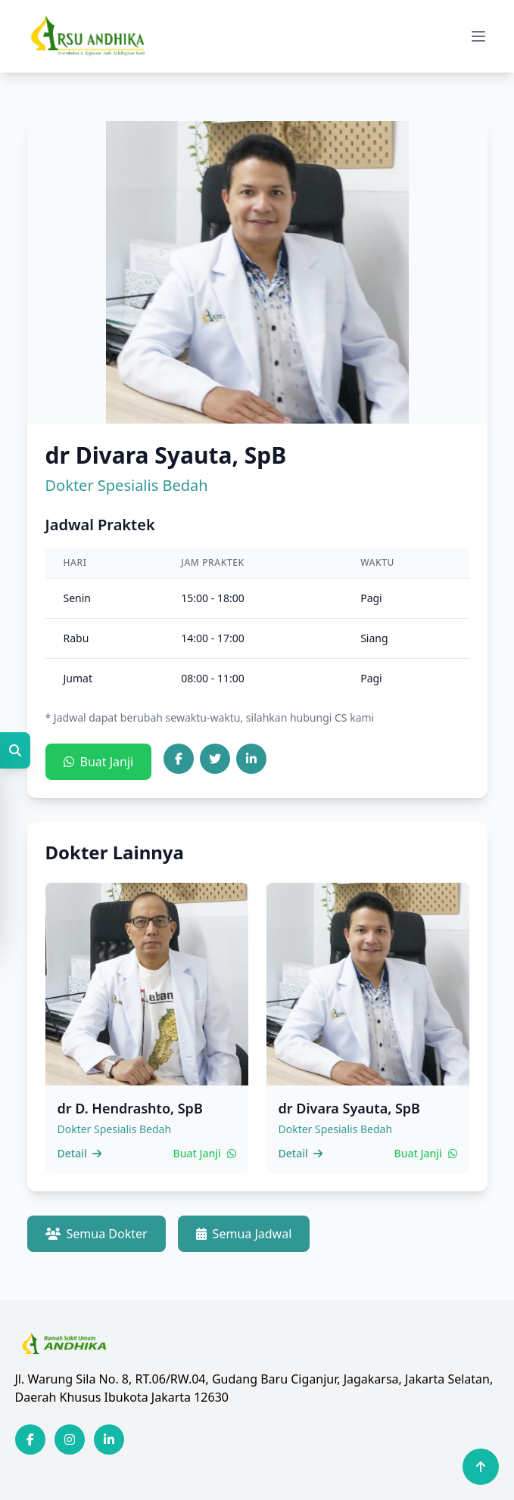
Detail (80, 1153)
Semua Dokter (96, 1233)
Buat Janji (99, 761)
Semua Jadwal (244, 1233)
